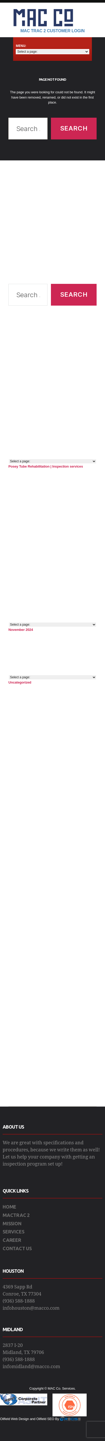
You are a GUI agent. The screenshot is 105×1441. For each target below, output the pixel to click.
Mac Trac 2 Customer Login (52, 31)
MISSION (12, 1223)
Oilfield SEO (45, 1419)
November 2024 (20, 630)
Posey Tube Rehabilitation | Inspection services (45, 466)
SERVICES (13, 1231)
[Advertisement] (49, 222)
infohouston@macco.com (31, 1308)
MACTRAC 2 (16, 1215)
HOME (9, 1206)
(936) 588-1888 (19, 1301)
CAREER (12, 1240)
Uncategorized (19, 682)
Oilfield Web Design (14, 1419)
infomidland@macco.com (31, 1367)
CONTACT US (17, 1248)
